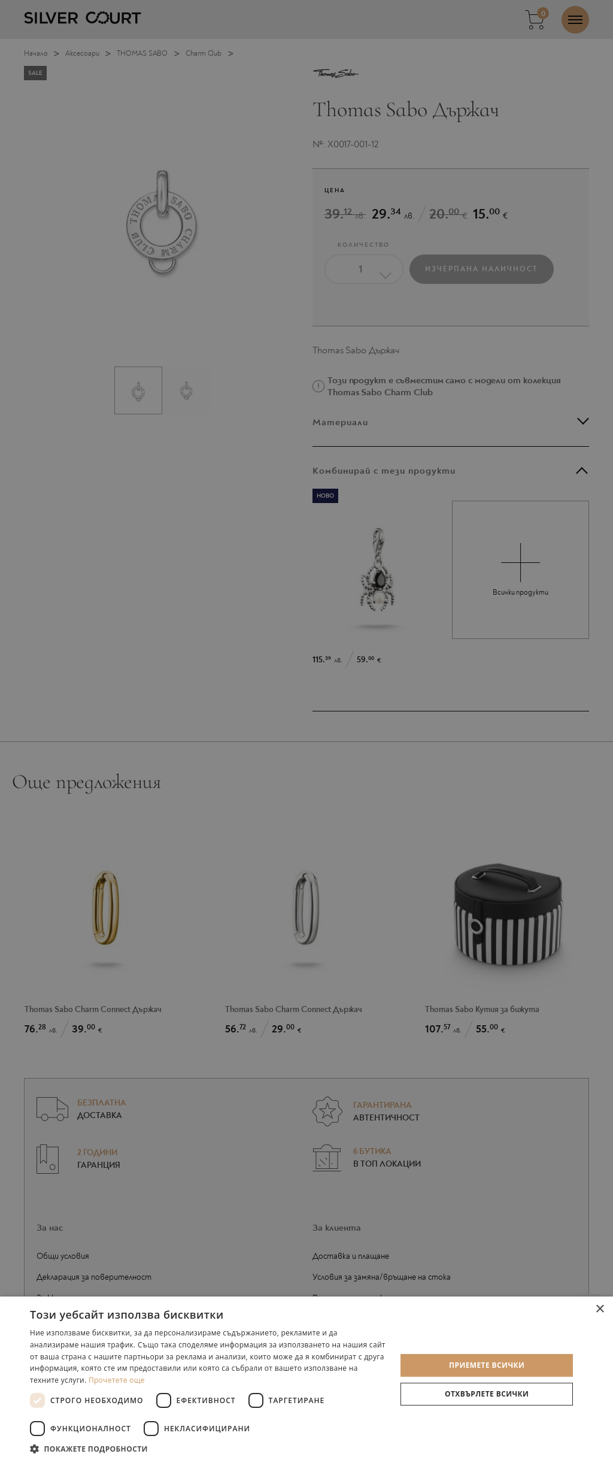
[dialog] (306, 731)
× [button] (599, 1309)
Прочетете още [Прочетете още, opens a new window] (117, 1380)
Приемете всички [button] (486, 1365)
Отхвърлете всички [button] (487, 1394)
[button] (208, 1448)
